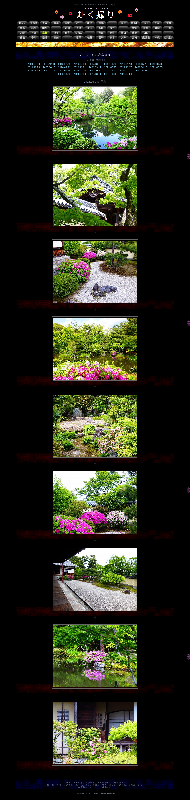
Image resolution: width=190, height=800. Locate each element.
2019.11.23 (34, 67)
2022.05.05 (157, 67)
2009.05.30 (34, 64)
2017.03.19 (96, 64)
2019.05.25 (142, 64)
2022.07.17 (50, 70)
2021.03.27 (96, 67)
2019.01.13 (126, 64)
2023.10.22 (157, 70)
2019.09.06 (157, 64)
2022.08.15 (65, 70)
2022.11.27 (111, 70)
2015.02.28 (65, 64)
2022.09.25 (80, 70)
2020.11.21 (80, 67)
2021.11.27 (126, 67)
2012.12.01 (50, 64)
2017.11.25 (111, 64)
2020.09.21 (65, 67)
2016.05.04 (80, 64)
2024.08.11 (96, 74)
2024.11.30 (111, 74)
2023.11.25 (65, 74)
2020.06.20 (50, 67)
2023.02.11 (126, 70)
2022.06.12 (34, 70)
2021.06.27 (111, 67)
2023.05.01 (142, 70)
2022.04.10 (142, 67)
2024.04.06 (80, 74)
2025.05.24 (126, 74)
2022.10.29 (96, 70)
